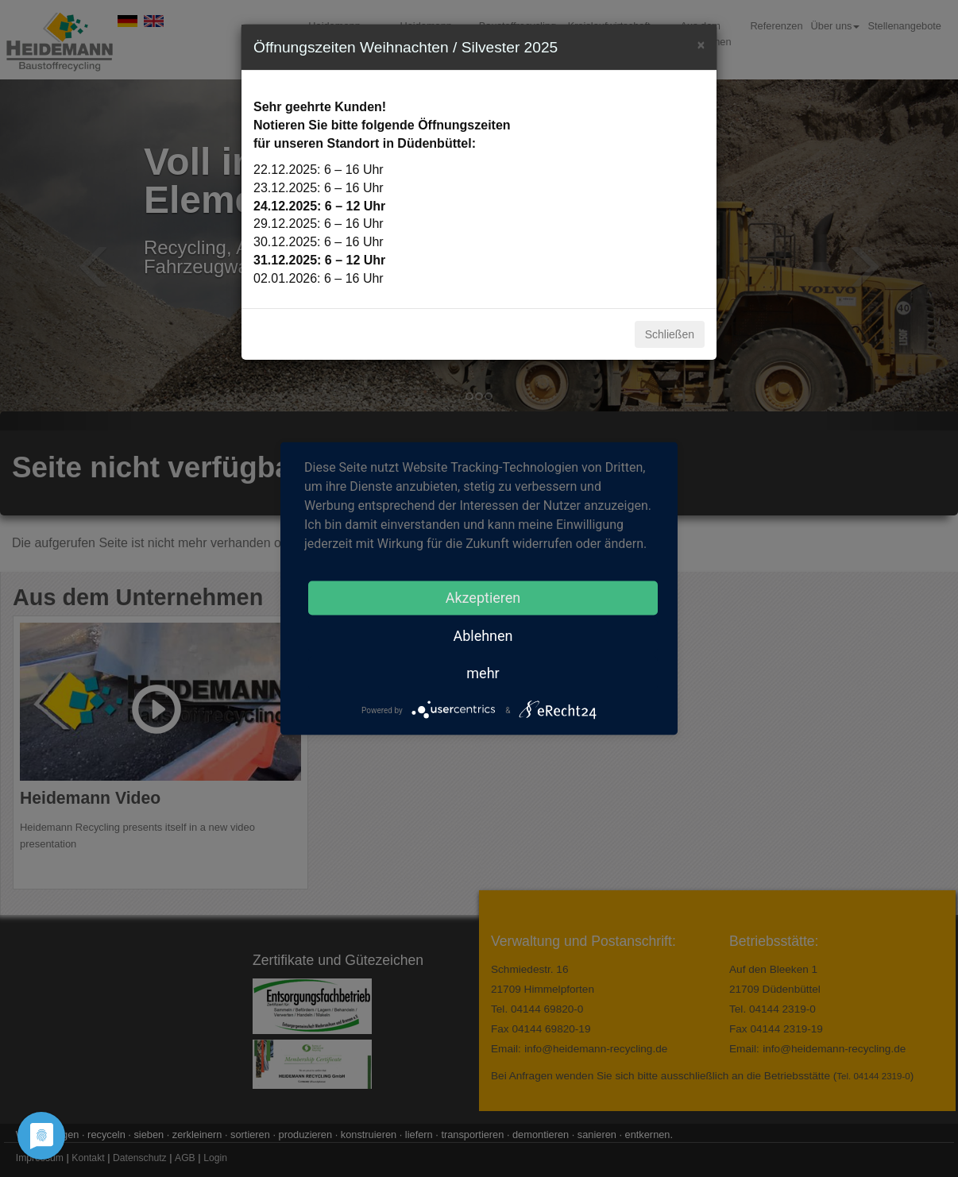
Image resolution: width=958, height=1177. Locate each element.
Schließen (669, 334)
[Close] (701, 43)
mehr (482, 673)
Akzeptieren (483, 597)
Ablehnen (482, 635)
